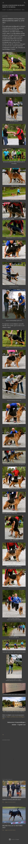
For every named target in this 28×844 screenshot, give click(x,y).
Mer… (23, 9)
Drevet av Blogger (14, 839)
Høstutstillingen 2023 (11, 799)
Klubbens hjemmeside (14, 9)
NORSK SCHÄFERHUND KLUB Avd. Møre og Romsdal (13, 6)
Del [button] (3, 734)
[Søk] (25, 2)
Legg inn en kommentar (10, 802)
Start (4, 9)
